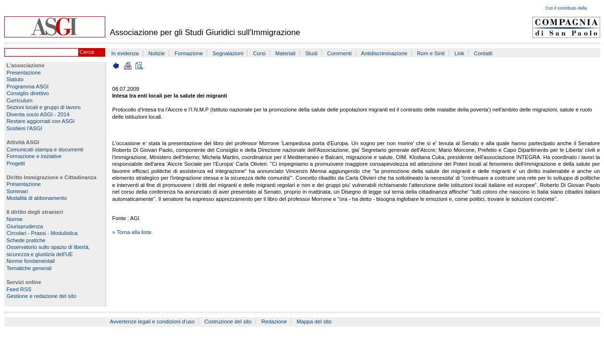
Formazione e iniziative (34, 156)
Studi (311, 53)
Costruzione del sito (227, 321)
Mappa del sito (314, 321)
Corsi (259, 53)
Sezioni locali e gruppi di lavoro (44, 107)
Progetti (16, 163)
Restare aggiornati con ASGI (41, 121)
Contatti (483, 53)
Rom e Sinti (431, 53)
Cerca (87, 52)
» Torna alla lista (131, 232)
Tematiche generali (29, 268)
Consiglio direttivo (28, 93)
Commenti (339, 53)
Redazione (274, 321)
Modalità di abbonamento (37, 198)
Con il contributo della (566, 8)
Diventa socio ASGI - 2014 (38, 114)
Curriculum (20, 100)
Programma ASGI (28, 86)
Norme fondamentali (31, 261)
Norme (15, 219)
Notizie (156, 53)
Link (460, 53)
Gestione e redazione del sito (41, 296)
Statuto (15, 79)
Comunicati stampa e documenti (45, 149)
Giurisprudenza (25, 226)
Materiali (285, 53)
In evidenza (125, 53)
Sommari (17, 191)
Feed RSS (19, 289)
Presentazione (24, 72)
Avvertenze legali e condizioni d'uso (152, 321)
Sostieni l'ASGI (24, 128)
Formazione (188, 53)
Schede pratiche (26, 240)
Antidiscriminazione (384, 53)
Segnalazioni (227, 53)
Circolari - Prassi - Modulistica (42, 233)
